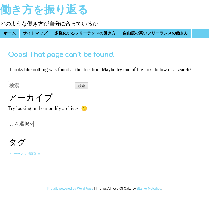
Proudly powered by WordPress (70, 188)
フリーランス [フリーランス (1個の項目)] (17, 153)
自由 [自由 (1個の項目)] (41, 153)
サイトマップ (35, 33)
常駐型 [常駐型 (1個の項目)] (31, 153)
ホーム (10, 33)
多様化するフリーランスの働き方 (85, 33)
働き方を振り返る (44, 10)
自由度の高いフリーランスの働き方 (155, 33)
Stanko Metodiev (149, 188)
